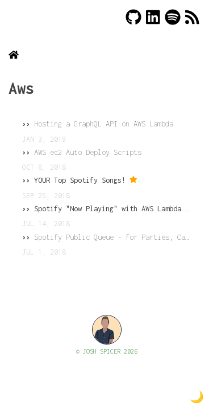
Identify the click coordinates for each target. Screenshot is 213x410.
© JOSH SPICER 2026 (106, 351)
